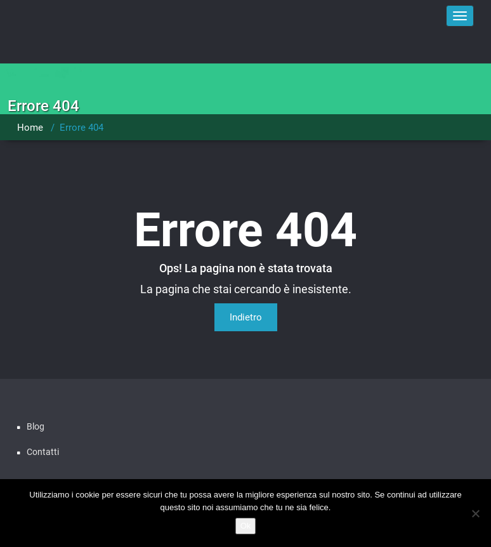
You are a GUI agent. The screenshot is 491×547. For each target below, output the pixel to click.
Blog (35, 426)
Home (30, 127)
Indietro (246, 317)
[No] (475, 513)
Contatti (43, 452)
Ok (245, 526)
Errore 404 (81, 127)
